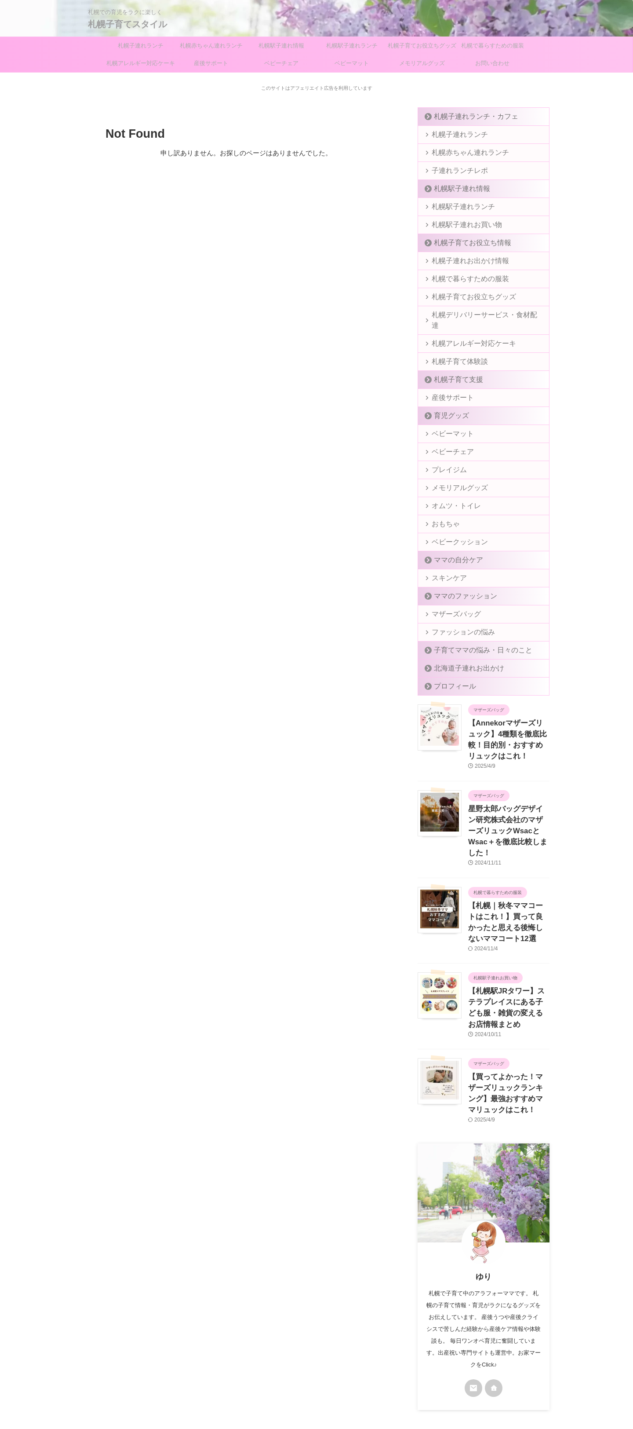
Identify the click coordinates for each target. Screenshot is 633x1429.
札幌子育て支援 (453, 369)
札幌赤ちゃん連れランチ (211, 45)
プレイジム (445, 459)
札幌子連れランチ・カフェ (467, 116)
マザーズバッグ (451, 603)
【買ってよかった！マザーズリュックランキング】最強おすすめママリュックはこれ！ (508, 1026)
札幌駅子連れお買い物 (459, 224)
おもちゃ (442, 513)
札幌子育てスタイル (127, 24)
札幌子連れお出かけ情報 (462, 260)
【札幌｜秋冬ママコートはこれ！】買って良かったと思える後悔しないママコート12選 (508, 884)
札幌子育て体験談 (454, 351)
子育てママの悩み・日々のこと (473, 639)
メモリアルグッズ (422, 63)
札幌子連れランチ (141, 45)
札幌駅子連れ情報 (281, 45)
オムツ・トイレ (451, 495)
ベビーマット (352, 63)
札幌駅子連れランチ (352, 45)
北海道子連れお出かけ (461, 657)
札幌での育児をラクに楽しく (316, 1388)
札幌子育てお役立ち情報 (464, 242)
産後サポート (211, 63)
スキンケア (445, 567)
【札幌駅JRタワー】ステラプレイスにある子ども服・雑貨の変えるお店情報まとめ (508, 955)
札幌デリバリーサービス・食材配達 (476, 314)
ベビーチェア (281, 63)
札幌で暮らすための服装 (492, 45)
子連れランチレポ (454, 170)
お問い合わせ (492, 63)
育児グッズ (447, 405)
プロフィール (450, 675)
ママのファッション (458, 585)
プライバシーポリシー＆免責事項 (296, 1371)
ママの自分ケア (453, 549)
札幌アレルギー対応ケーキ (140, 63)
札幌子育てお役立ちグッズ (422, 45)
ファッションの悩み (456, 621)
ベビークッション (454, 531)
